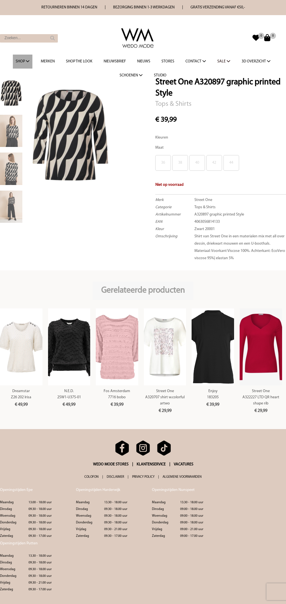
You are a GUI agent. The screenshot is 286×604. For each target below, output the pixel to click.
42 (214, 163)
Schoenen (131, 75)
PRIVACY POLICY (143, 477)
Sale (223, 61)
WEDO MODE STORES (110, 464)
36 (163, 163)
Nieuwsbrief (115, 61)
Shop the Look (79, 61)
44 (231, 163)
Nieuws (143, 61)
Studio (160, 75)
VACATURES (183, 464)
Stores (167, 61)
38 (180, 163)
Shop (23, 61)
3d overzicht (256, 61)
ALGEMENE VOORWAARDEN (182, 477)
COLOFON (91, 477)
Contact (195, 61)
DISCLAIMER (115, 477)
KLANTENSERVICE (151, 464)
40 (197, 163)
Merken (48, 61)
